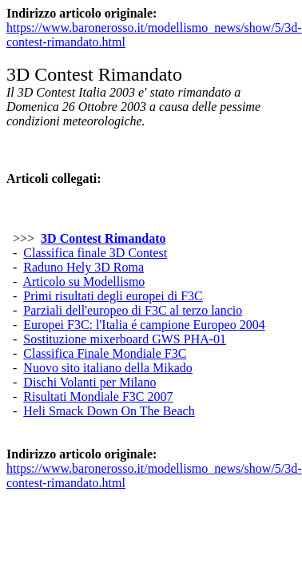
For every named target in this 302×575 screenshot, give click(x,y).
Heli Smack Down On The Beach (108, 411)
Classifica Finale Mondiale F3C (104, 353)
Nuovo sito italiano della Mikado (108, 368)
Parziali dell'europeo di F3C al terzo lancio (132, 310)
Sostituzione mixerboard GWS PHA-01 (124, 339)
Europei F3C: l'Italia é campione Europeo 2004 (143, 324)
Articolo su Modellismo (83, 281)
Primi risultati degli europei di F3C (112, 296)
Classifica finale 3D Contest (95, 253)
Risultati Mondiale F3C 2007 (98, 396)
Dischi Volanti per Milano (89, 382)
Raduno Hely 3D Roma (83, 267)
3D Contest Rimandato (103, 238)
